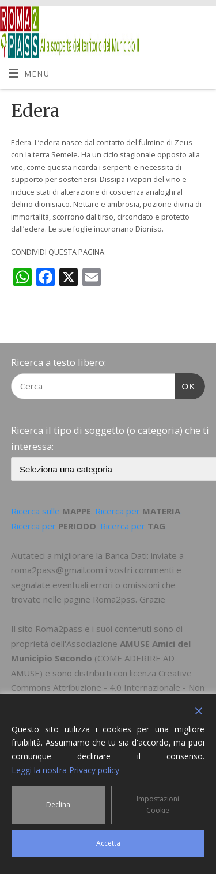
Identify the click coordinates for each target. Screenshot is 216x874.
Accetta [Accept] (108, 843)
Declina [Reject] (58, 804)
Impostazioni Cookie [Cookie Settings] (158, 804)
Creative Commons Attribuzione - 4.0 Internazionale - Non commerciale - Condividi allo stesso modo (107, 687)
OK (185, 385)
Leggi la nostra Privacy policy (65, 770)
